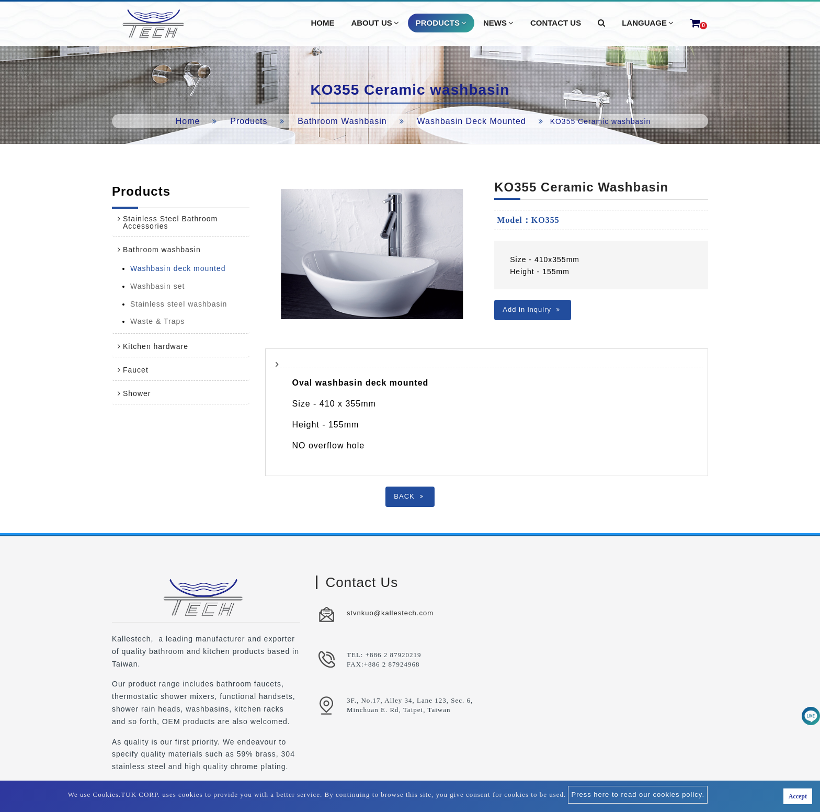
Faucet (136, 370)
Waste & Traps (157, 321)
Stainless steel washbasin (178, 304)
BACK (408, 496)
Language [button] (648, 23)
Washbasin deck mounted (471, 121)
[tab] (180, 222)
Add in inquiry (531, 309)
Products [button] (441, 23)
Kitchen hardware (155, 346)
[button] (601, 23)
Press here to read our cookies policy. (637, 794)
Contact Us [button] (555, 22)
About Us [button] (374, 23)
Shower (137, 393)
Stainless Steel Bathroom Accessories (170, 222)
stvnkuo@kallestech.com (390, 613)
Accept (798, 796)
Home (188, 121)
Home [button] (322, 22)
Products (248, 121)
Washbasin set (157, 286)
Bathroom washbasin (342, 121)
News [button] (498, 23)
